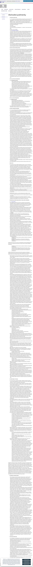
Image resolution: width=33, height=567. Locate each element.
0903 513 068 (17, 1)
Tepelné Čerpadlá (18, 9)
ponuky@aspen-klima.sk (15, 30)
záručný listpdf (13, 201)
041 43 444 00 (3, 1)
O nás (2, 9)
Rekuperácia (24, 9)
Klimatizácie (11, 9)
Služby (28, 9)
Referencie (6, 9)
